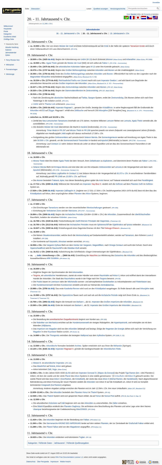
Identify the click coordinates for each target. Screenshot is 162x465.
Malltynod (84, 335)
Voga (54, 369)
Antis (101, 180)
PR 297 (62, 130)
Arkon (88, 194)
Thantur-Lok (50, 104)
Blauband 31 (140, 388)
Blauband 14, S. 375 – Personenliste (140, 110)
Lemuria (127, 121)
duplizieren (107, 161)
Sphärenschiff (103, 225)
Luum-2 (150, 235)
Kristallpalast (100, 288)
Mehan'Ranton (116, 379)
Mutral (52, 366)
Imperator (105, 80)
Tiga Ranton (130, 373)
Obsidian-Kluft (73, 248)
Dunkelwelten (108, 282)
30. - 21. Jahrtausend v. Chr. (68, 33)
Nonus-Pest (109, 396)
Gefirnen (119, 184)
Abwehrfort (41, 366)
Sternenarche (52, 423)
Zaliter (115, 403)
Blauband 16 (125, 228)
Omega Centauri (116, 245)
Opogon (91, 98)
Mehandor (117, 346)
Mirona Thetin (76, 130)
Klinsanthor (45, 77)
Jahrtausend (59, 443)
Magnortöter (35, 77)
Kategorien (32, 443)
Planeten (134, 184)
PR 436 (103, 319)
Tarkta (84, 98)
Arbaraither (130, 59)
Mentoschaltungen (94, 208)
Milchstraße (72, 282)
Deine (132, 14)
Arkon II (116, 275)
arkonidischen (65, 67)
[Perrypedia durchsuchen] (143, 8)
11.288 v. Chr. (47, 23)
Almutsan (62, 241)
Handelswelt (132, 379)
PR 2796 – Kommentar (118, 63)
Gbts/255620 (81, 409)
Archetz (78, 346)
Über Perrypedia (43, 462)
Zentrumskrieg (92, 90)
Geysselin (53, 241)
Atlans (53, 173)
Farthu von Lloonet (79, 80)
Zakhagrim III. (70, 191)
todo (39, 255)
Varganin (50, 245)
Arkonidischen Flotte (112, 349)
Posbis (39, 282)
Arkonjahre (103, 110)
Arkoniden (99, 70)
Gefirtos (149, 184)
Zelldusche (79, 110)
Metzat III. (37, 363)
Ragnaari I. (68, 107)
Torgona (36, 275)
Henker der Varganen (82, 245)
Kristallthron (108, 107)
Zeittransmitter (105, 167)
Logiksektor (62, 173)
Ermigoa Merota (61, 167)
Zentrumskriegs (72, 87)
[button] (12, 44)
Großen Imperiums (67, 83)
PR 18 (88, 437)
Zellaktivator (95, 161)
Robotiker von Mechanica (47, 322)
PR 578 (74, 49)
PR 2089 (149, 59)
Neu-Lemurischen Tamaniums (55, 121)
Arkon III (131, 376)
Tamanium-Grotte (137, 46)
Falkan (86, 420)
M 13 (89, 59)
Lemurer (110, 121)
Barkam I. (81, 302)
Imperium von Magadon (47, 329)
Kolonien (63, 217)
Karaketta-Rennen (72, 288)
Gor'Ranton (56, 385)
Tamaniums (53, 208)
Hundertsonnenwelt (45, 285)
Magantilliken (98, 245)
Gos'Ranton (66, 379)
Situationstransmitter (51, 235)
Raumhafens (69, 278)
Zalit (49, 369)
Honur (85, 392)
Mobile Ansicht (65, 462)
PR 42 (107, 392)
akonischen (59, 98)
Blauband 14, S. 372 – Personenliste (110, 83)
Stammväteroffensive (74, 90)
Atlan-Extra (118, 59)
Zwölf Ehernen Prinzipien (86, 221)
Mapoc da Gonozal (106, 373)
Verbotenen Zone (53, 211)
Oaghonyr (76, 406)
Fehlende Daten (45, 443)
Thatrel (94, 392)
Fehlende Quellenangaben (78, 443)
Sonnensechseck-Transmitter (75, 140)
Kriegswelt (45, 385)
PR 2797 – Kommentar (87, 211)
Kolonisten (75, 67)
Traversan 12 (115, 221)
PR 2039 (33, 114)
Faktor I (105, 63)
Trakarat (55, 180)
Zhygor (51, 110)
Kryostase (52, 332)
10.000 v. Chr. (71, 176)
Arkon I (57, 379)
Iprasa (129, 225)
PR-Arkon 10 (64, 258)
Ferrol (83, 176)
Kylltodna (101, 335)
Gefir (141, 184)
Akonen (109, 59)
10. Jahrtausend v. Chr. (120, 33)
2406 (63, 133)
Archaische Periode (109, 295)
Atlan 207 (131, 388)
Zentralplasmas (107, 285)
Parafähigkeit (147, 180)
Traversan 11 (35, 291)
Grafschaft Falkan (136, 423)
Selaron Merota (91, 137)
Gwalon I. (114, 80)
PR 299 (87, 130)
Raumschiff (57, 248)
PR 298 (115, 208)
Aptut (62, 180)
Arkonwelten (77, 272)
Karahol (84, 127)
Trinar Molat (52, 130)
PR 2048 (58, 176)
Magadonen (75, 427)
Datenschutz (31, 462)
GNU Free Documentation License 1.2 (69, 457)
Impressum (54, 462)
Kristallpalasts (36, 194)
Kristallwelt (79, 379)
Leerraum (55, 282)
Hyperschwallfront (37, 248)
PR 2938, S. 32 (118, 335)
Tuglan (82, 437)
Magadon (37, 332)
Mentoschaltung (82, 235)
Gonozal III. (92, 373)
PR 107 (110, 87)
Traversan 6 (34, 298)
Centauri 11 (56, 144)
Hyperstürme (67, 295)
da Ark (51, 59)
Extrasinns (119, 255)
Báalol (40, 406)
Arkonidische (51, 346)
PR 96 (118, 279)
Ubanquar (37, 409)
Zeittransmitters (61, 137)
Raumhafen (104, 275)
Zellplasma (46, 325)
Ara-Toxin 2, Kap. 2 (133, 396)
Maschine (94, 255)
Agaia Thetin (51, 63)
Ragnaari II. (69, 349)
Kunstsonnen (66, 285)
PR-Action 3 (74, 332)
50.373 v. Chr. (122, 173)
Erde (106, 46)
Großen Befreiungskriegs (76, 70)
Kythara (58, 245)
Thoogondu (54, 335)
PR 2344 (91, 409)
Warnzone (72, 211)
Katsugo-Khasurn (112, 228)
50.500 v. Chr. (43, 140)
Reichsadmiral (65, 80)
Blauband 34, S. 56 (89, 77)
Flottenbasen (141, 282)
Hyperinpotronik (120, 322)
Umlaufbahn (119, 376)
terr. (138, 373)
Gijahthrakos (117, 225)
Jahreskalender (93, 29)
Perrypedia (147, 14)
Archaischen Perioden (74, 214)
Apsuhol (104, 140)
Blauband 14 (146, 225)
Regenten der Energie (115, 329)
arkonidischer (49, 275)
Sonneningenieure (109, 137)
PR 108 (68, 363)
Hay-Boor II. (97, 184)
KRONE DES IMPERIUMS (69, 423)
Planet (68, 376)
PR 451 (86, 241)
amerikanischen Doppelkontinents (64, 319)
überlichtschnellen (142, 214)
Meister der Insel (66, 46)
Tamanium (129, 235)
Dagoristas (104, 221)
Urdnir (83, 59)
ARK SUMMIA (53, 258)
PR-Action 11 (95, 420)
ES (43, 110)
